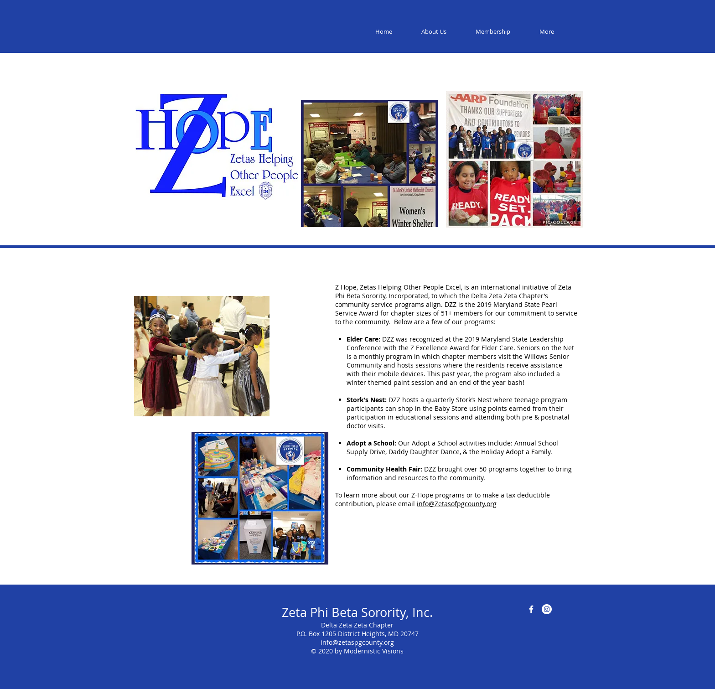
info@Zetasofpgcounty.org (457, 503)
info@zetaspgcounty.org (357, 642)
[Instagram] (547, 609)
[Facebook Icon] (531, 609)
